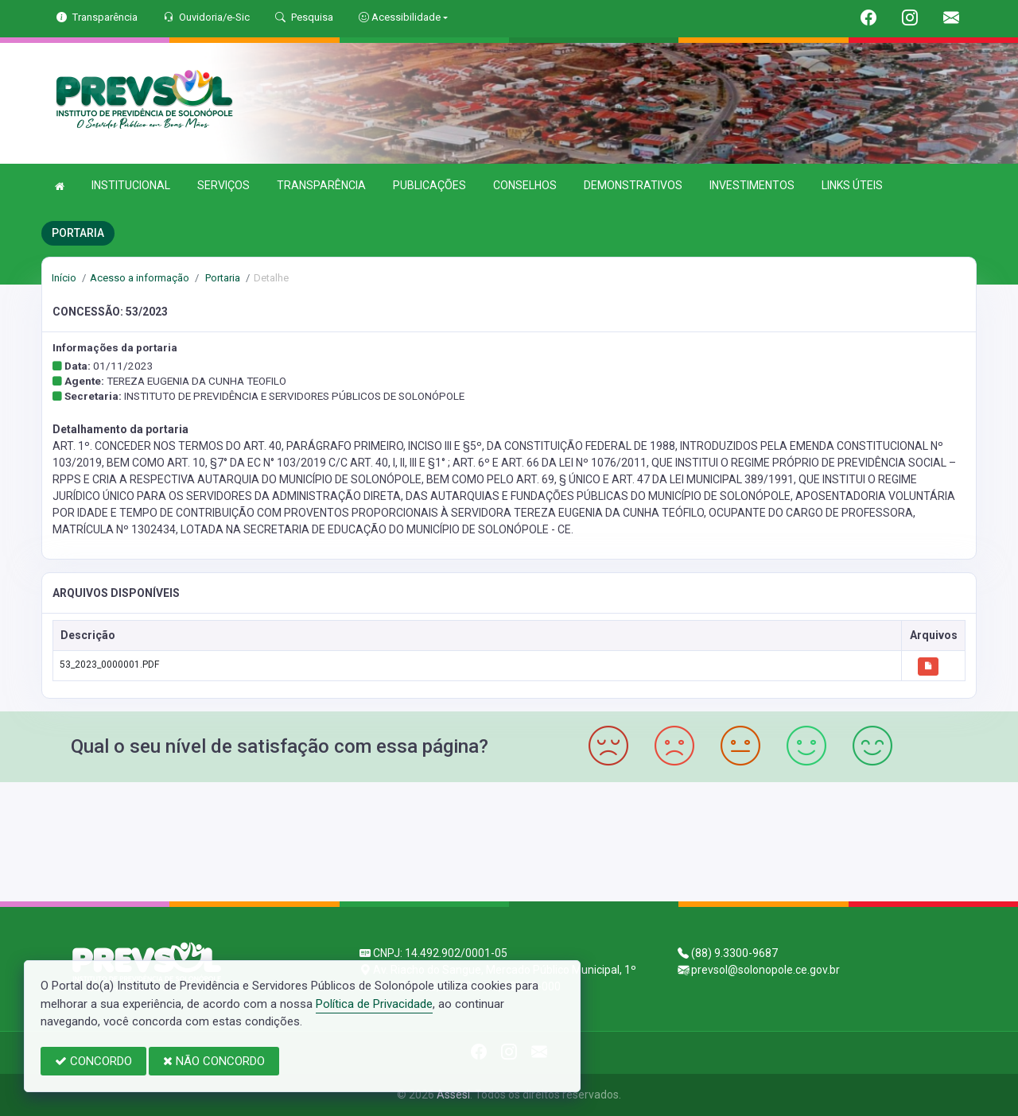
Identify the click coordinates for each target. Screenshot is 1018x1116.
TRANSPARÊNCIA (321, 185)
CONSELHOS (525, 185)
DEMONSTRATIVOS (633, 185)
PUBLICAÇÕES (429, 185)
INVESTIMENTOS (752, 185)
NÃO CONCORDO (214, 1061)
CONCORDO (93, 1061)
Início (64, 278)
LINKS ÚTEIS (852, 185)
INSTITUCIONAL (130, 185)
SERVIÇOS (223, 185)
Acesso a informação (139, 278)
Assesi (453, 1094)
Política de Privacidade (374, 1004)
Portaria (221, 278)
